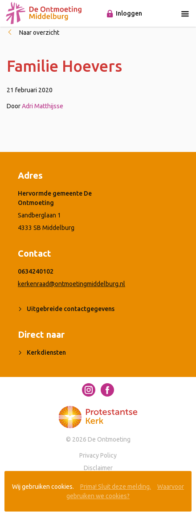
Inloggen (129, 13)
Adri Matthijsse (42, 106)
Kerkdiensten (46, 352)
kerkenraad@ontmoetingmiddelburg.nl (71, 283)
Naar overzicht (39, 32)
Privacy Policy (98, 455)
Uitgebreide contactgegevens (70, 308)
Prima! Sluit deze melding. (115, 486)
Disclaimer (98, 467)
